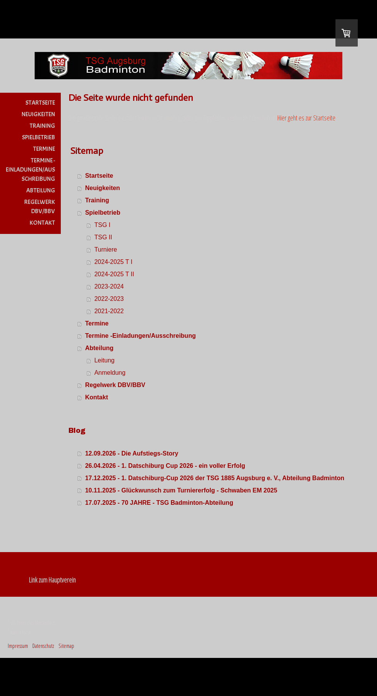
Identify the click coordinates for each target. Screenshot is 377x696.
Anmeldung (109, 372)
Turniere (105, 249)
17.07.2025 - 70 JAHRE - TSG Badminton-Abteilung (159, 502)
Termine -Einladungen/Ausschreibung (30, 170)
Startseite (40, 103)
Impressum (18, 645)
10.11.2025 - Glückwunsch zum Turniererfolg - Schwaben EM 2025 (181, 490)
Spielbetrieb (38, 137)
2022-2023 (109, 298)
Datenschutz (43, 645)
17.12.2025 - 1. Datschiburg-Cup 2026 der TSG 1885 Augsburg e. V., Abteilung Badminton (214, 478)
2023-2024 (109, 286)
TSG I (102, 225)
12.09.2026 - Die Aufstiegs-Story (131, 453)
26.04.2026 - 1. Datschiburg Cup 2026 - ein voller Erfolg (165, 465)
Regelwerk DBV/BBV (39, 206)
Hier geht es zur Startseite (306, 117)
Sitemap (66, 645)
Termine (44, 149)
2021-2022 (109, 311)
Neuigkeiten (38, 114)
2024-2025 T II (114, 274)
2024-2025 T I (113, 262)
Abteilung (40, 190)
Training (42, 126)
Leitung (104, 360)
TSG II (103, 237)
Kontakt (42, 223)
